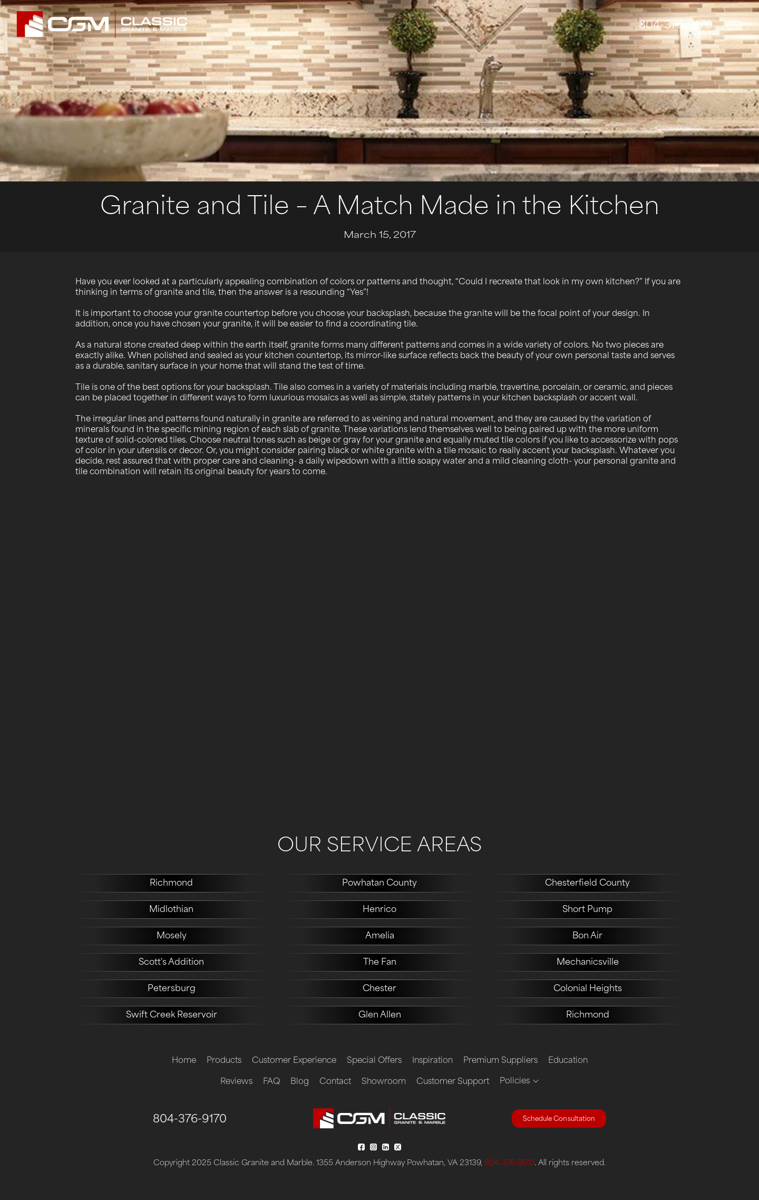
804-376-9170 (676, 26)
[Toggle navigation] (734, 25)
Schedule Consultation (559, 1119)
